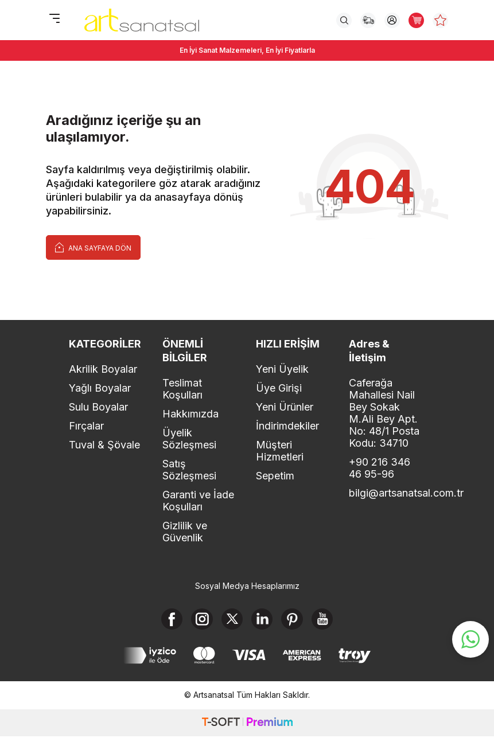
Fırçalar (86, 426)
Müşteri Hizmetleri (280, 451)
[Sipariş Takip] (368, 20)
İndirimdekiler (287, 426)
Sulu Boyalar (98, 407)
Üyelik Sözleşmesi (189, 439)
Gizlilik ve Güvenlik (184, 532)
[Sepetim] (416, 20)
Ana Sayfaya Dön (93, 247)
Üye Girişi (279, 388)
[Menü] (54, 19)
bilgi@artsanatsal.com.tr (387, 493)
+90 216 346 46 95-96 (379, 468)
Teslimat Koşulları (182, 389)
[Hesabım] (392, 20)
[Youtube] (325, 619)
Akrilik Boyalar (103, 369)
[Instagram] (199, 619)
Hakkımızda (190, 414)
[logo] (141, 20)
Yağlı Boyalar (100, 388)
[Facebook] (168, 619)
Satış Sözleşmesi (189, 470)
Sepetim (275, 476)
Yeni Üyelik (282, 369)
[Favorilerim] (440, 20)
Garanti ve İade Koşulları (198, 501)
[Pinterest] (294, 619)
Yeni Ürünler (284, 407)
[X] (231, 619)
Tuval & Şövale (104, 445)
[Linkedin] (262, 619)
